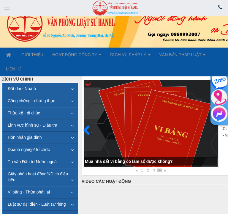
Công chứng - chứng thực (31, 100)
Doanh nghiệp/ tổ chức (29, 149)
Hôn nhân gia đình (25, 137)
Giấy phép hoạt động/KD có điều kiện (38, 176)
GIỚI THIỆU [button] (32, 54)
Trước (88, 133)
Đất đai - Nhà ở (22, 88)
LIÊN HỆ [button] (14, 69)
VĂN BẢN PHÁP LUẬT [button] (182, 56)
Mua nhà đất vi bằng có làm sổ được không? (129, 161)
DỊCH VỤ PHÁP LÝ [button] (130, 56)
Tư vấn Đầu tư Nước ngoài (33, 161)
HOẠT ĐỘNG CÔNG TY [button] (76, 56)
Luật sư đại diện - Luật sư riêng (37, 204)
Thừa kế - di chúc (24, 113)
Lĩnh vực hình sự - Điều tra (32, 125)
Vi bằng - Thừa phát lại (29, 192)
